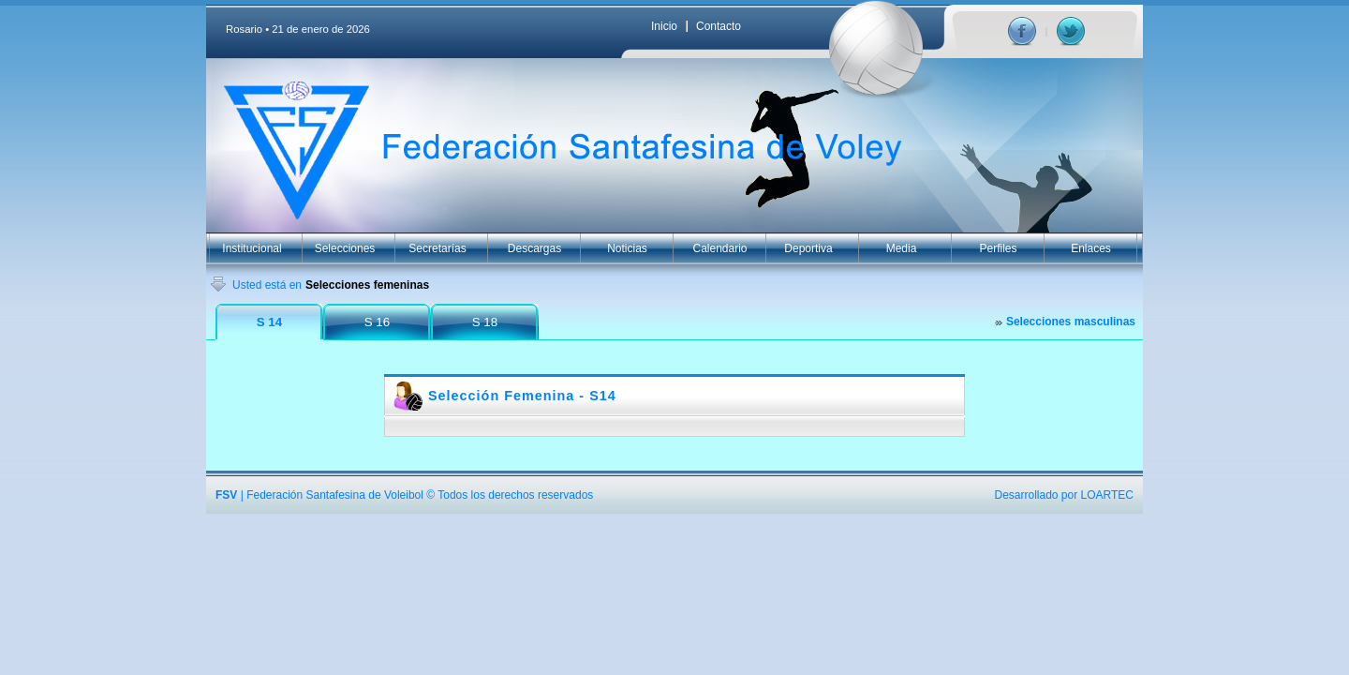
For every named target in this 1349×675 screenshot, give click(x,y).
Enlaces (1091, 248)
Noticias (627, 248)
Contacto (718, 26)
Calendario (719, 248)
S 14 (269, 322)
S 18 (484, 322)
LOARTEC (1107, 495)
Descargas (534, 248)
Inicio (664, 26)
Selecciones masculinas (1070, 321)
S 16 (377, 322)
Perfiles (997, 248)
